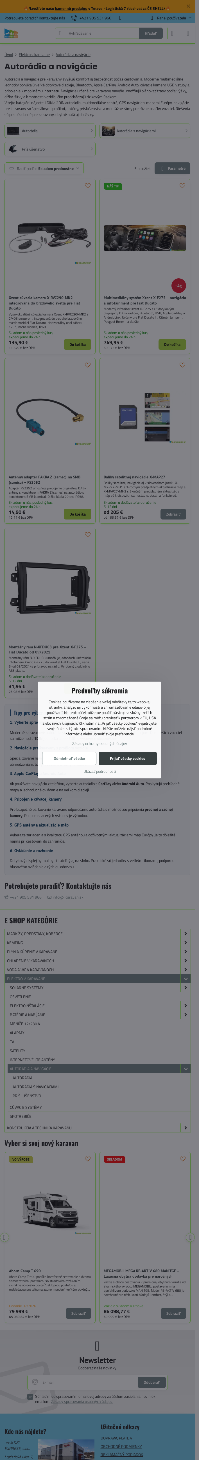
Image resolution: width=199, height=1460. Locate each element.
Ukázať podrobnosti (99, 771)
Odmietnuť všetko (69, 758)
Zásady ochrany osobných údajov (99, 743)
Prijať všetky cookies (127, 758)
